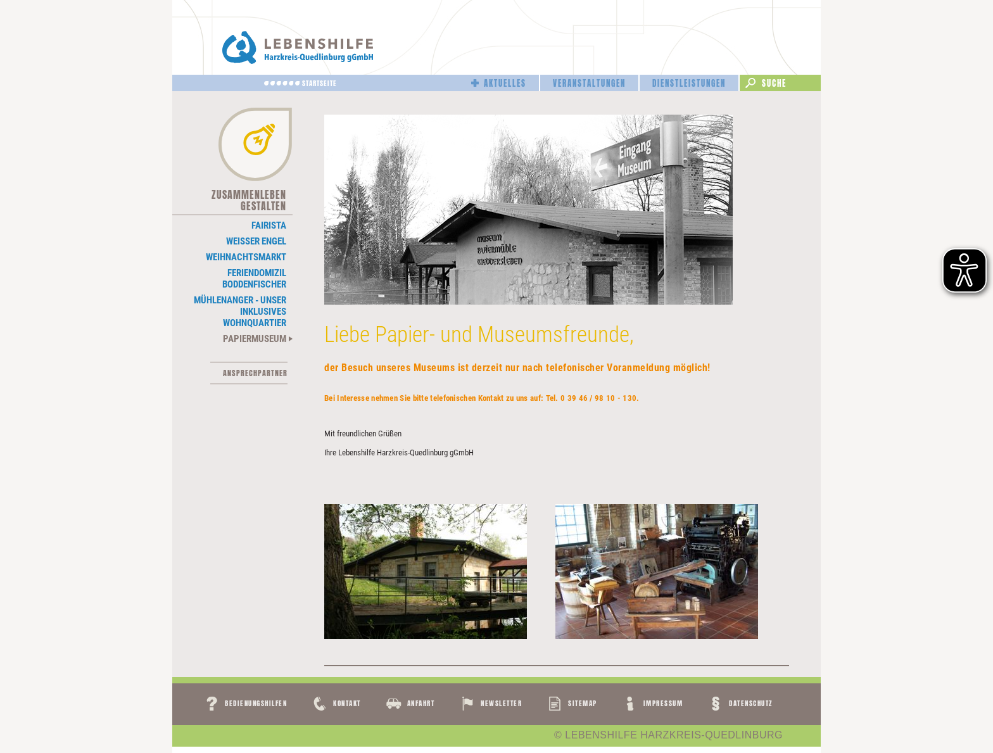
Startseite (319, 83)
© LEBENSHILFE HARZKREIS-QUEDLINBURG (668, 735)
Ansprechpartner (255, 373)
